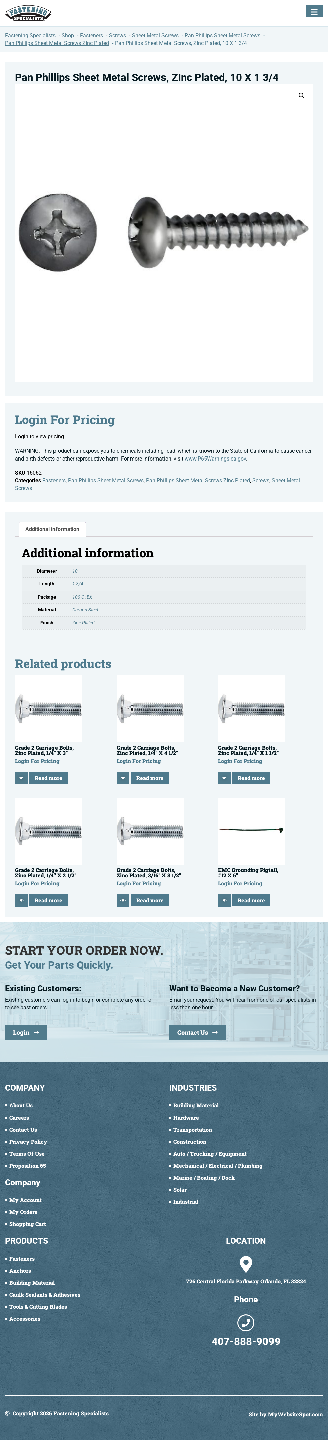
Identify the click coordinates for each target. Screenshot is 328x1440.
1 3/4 (77, 584)
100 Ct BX (82, 597)
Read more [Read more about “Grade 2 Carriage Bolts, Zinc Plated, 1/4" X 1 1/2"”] (251, 777)
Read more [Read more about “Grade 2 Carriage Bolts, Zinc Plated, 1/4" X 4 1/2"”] (150, 777)
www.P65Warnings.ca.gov (215, 458)
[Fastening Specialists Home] (28, 13)
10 (75, 571)
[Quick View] (21, 778)
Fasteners (54, 480)
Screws (260, 480)
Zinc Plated (83, 623)
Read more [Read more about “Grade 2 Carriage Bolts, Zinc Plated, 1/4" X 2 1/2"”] (48, 900)
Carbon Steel (85, 610)
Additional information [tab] (52, 529)
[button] (302, 96)
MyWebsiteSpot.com (295, 1414)
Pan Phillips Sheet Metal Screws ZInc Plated (198, 480)
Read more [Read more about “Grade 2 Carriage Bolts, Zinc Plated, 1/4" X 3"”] (48, 777)
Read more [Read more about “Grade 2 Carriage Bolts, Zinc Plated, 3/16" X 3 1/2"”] (150, 900)
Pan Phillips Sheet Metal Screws (106, 480)
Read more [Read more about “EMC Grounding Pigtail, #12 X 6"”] (251, 900)
